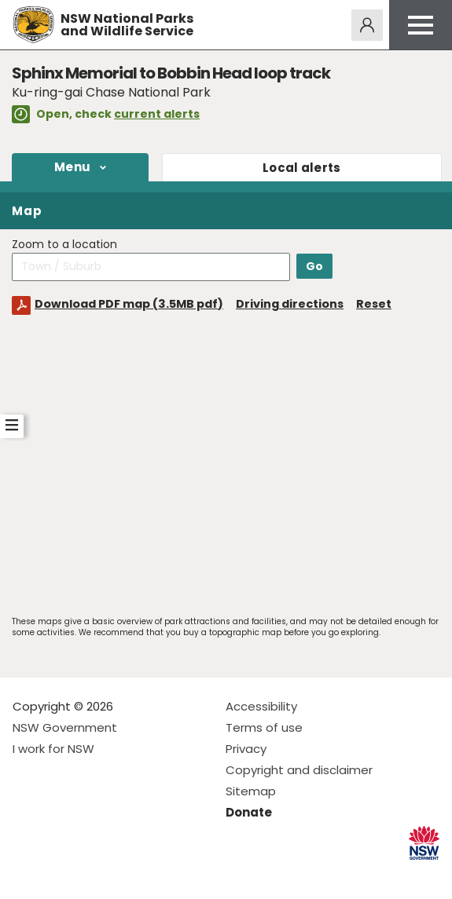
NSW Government (65, 727)
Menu (72, 167)
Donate (249, 812)
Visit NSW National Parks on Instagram (60, 874)
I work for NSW (53, 748)
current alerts (157, 114)
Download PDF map (129, 304)
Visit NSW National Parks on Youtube (94, 874)
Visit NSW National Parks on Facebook (27, 874)
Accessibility (261, 706)
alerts (302, 167)
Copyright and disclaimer (299, 770)
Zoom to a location (64, 244)
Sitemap (251, 791)
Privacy (246, 748)
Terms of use (264, 727)
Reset (373, 304)
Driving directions (290, 304)
